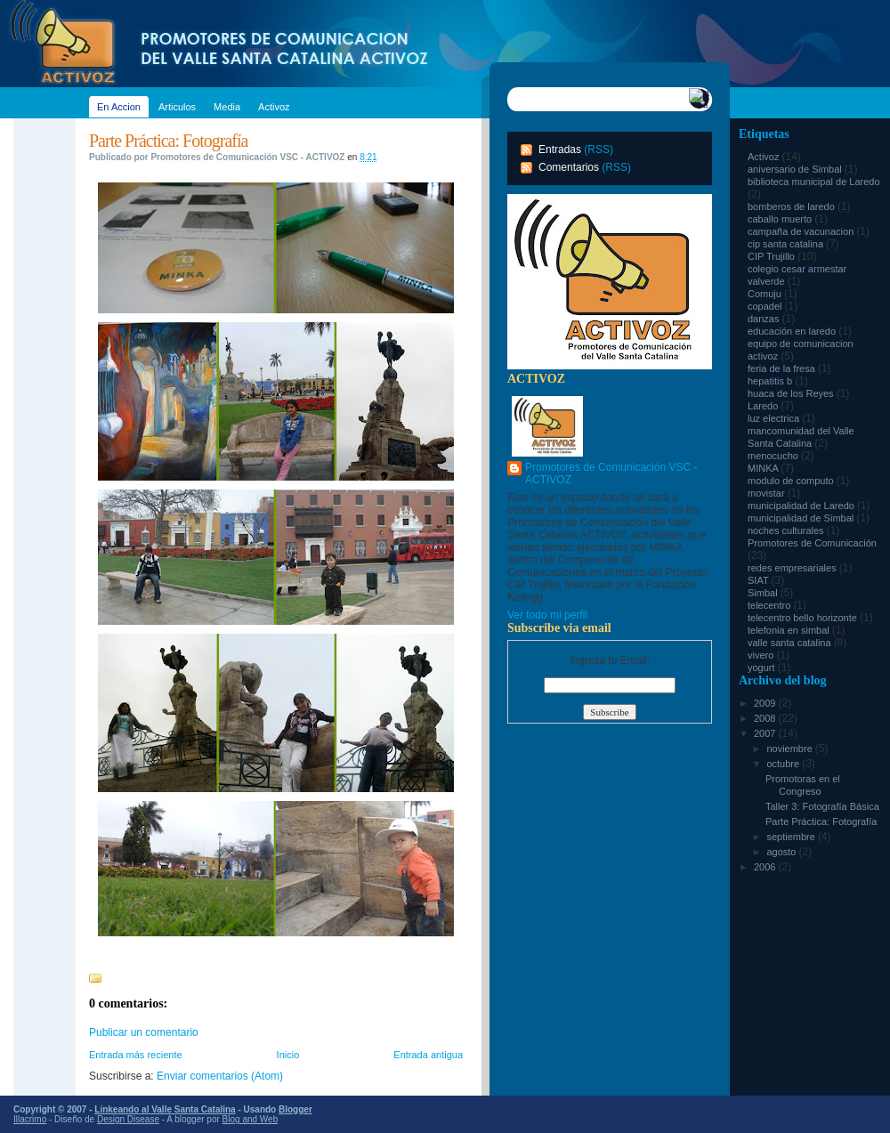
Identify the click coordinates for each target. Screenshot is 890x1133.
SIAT (760, 580)
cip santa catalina (787, 244)
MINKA (764, 468)
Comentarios (568, 167)
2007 (766, 733)
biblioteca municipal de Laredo (814, 181)
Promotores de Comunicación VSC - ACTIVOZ (611, 473)
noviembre (790, 748)
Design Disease (128, 1119)
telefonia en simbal (790, 630)
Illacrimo (29, 1119)
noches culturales (787, 530)
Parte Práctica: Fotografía (168, 140)
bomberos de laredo (792, 206)
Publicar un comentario (143, 1032)
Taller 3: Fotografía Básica (822, 806)
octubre (784, 763)
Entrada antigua (428, 1054)
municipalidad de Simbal (802, 518)
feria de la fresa (783, 368)
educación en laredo (793, 331)
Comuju (766, 293)
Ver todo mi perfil (547, 615)
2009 (766, 703)
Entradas (559, 149)
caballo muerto (781, 219)
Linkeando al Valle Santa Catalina (164, 1109)
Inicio (288, 1054)
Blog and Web (250, 1119)
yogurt (763, 667)
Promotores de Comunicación (812, 543)
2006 (766, 867)
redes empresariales (793, 567)
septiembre (791, 836)
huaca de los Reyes (792, 393)
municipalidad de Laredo (802, 505)
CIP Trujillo (772, 256)
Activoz (765, 156)
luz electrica (775, 418)
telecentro (770, 605)
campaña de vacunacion (802, 231)
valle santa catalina (791, 642)
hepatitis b (771, 381)
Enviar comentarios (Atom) (220, 1076)
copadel (766, 306)
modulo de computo (792, 480)
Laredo (764, 406)
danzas (765, 318)
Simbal (764, 592)
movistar (768, 493)
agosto (782, 851)
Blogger (295, 1109)
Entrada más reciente (135, 1054)
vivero (762, 655)
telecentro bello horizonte (804, 617)
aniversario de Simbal (796, 169)
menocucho (774, 455)
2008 (766, 718)
